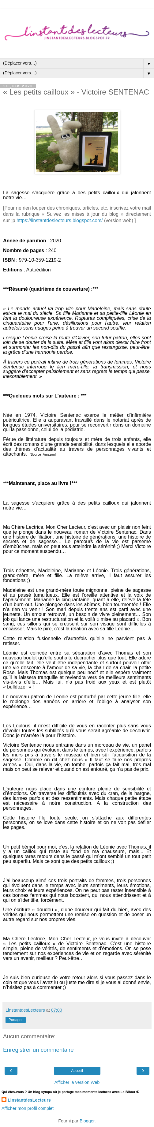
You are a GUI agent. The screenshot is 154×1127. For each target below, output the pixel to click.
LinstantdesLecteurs (29, 1100)
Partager (16, 1020)
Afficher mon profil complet (28, 1108)
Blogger (87, 1120)
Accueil (77, 1071)
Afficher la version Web (77, 1082)
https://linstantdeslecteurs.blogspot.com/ (60, 220)
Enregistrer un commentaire (38, 1050)
